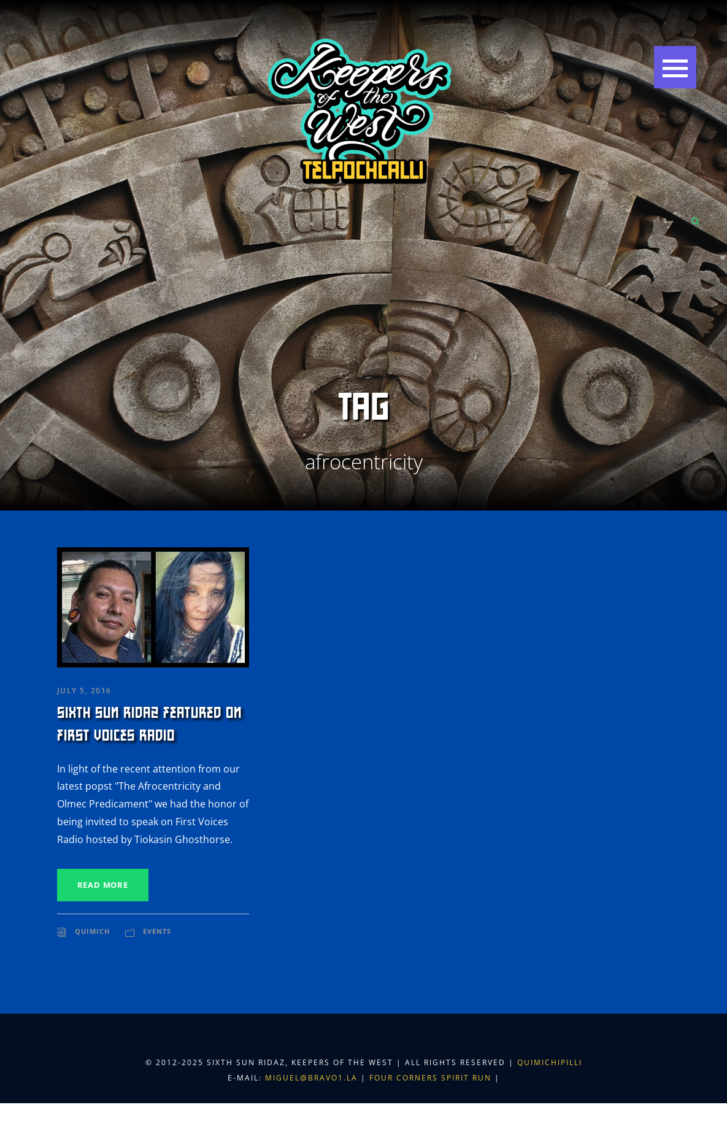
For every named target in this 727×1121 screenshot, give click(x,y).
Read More (102, 884)
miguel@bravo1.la (311, 1078)
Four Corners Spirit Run (431, 1078)
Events (157, 931)
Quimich (92, 931)
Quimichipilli (549, 1062)
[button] (675, 67)
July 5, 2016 (84, 690)
